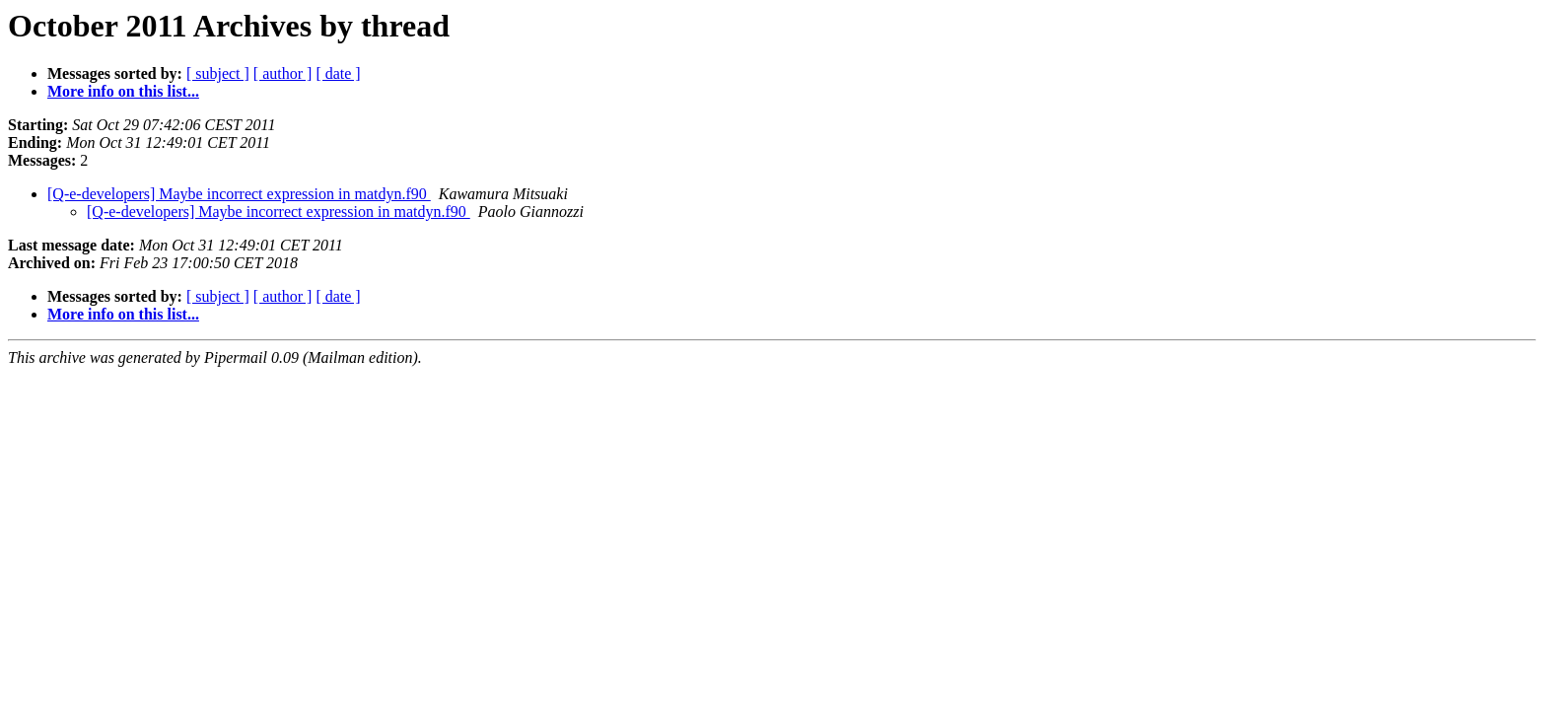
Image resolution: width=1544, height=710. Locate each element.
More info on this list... (123, 91)
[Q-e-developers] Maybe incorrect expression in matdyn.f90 (239, 193)
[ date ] (338, 73)
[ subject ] (217, 73)
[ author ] (283, 73)
